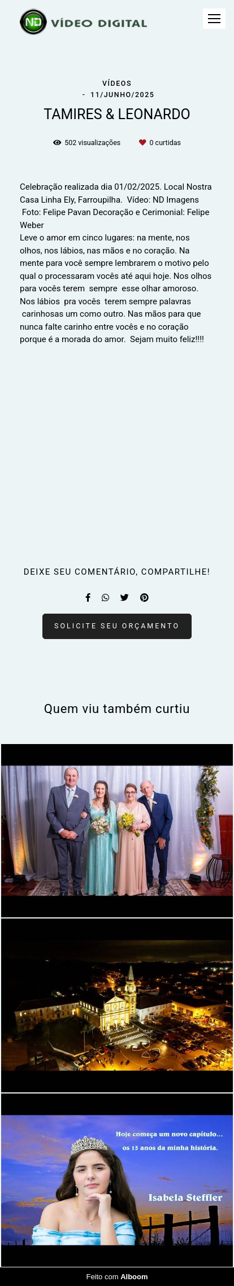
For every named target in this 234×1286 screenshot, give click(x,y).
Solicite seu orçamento (117, 626)
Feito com (117, 1276)
